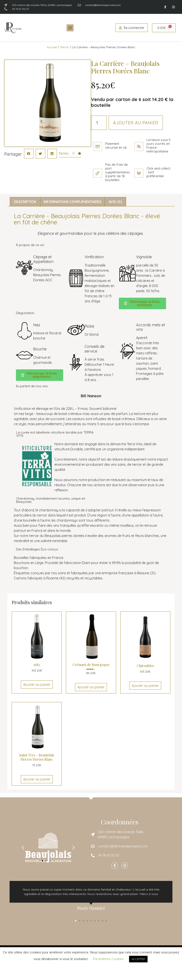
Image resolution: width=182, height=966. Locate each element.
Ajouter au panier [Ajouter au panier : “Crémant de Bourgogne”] (91, 687)
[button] (70, 27)
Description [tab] (25, 202)
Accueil (52, 47)
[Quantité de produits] (99, 123)
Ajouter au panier (135, 122)
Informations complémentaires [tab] (72, 202)
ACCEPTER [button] (138, 959)
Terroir (64, 47)
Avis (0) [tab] (115, 202)
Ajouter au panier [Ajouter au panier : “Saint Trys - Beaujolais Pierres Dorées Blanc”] (36, 779)
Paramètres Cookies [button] (108, 959)
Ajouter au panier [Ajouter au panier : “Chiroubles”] (145, 685)
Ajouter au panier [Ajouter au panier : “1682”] (36, 684)
